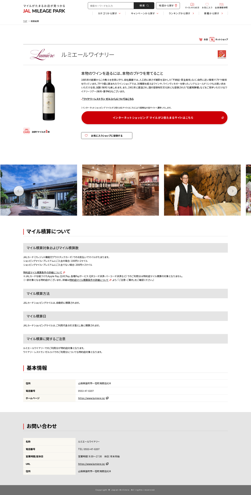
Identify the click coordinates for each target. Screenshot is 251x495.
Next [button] (232, 191)
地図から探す (168, 5)
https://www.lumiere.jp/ (91, 398)
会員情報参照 (221, 6)
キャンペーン (143, 13)
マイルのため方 (192, 6)
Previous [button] (19, 191)
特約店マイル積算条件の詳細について (42, 272)
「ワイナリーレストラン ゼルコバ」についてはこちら (108, 98)
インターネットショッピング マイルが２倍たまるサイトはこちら (153, 117)
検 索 (144, 5)
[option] (43, 191)
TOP (25, 21)
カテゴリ (107, 13)
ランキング (180, 13)
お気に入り (207, 6)
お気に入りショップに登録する (106, 135)
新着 (211, 13)
